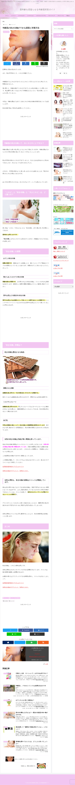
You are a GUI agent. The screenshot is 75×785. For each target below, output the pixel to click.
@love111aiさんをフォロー (37, 656)
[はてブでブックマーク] (25, 63)
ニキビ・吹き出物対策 (15, 597)
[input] (63, 28)
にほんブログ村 (58, 268)
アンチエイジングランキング (61, 260)
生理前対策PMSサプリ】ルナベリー (13, 466)
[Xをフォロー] (19, 642)
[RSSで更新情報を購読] (43, 642)
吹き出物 (5, 601)
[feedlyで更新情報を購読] (31, 642)
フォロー (37, 653)
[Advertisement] (26, 128)
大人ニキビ (11, 601)
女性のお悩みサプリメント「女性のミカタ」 (16, 471)
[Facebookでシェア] (16, 63)
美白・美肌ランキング (59, 251)
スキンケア (6, 597)
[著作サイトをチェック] (8, 642)
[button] (44, 63)
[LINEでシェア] (35, 63)
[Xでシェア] (7, 63)
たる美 (63, 49)
